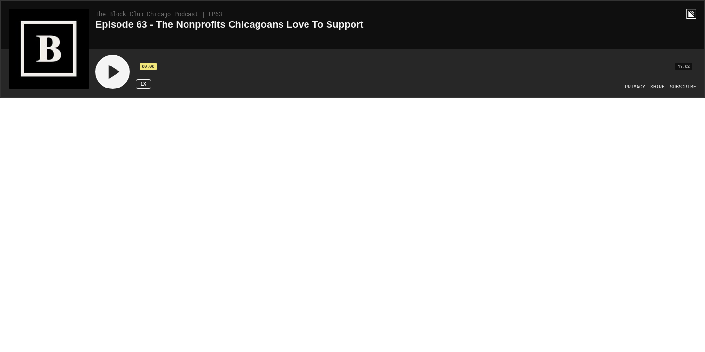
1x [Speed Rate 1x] (143, 84)
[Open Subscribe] (683, 87)
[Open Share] (657, 87)
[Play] (112, 72)
